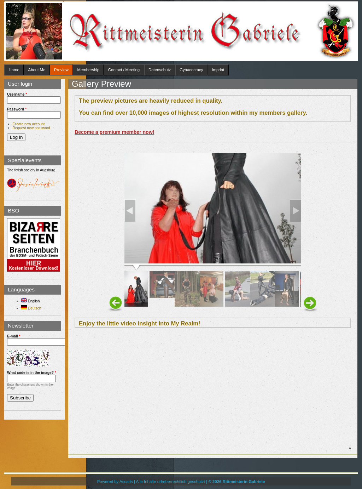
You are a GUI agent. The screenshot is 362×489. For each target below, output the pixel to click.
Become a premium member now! (114, 132)
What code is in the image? (31, 373)
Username (17, 94)
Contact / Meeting (124, 70)
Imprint (218, 70)
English (30, 301)
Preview (61, 70)
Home (13, 70)
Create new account (28, 124)
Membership (88, 70)
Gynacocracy (191, 70)
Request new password (31, 128)
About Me (37, 70)
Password (17, 109)
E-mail (14, 336)
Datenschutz (159, 70)
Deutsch (31, 308)
